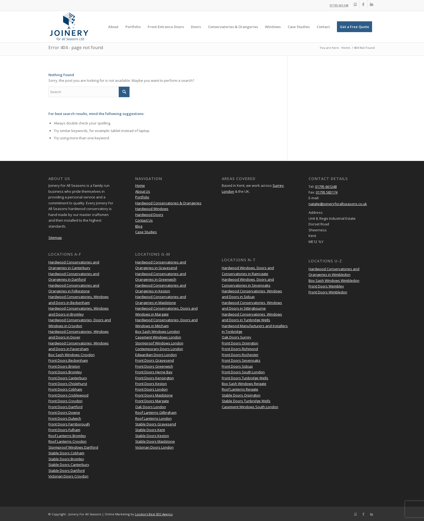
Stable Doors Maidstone (155, 441)
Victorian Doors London (154, 447)
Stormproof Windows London (159, 343)
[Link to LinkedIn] (371, 4)
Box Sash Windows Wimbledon (334, 280)
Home (140, 185)
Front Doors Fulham (64, 429)
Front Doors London (151, 389)
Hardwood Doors (149, 214)
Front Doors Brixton (64, 366)
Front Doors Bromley (65, 372)
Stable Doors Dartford (66, 470)
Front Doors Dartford (65, 406)
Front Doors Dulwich (64, 418)
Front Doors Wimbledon (328, 292)
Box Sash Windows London (157, 331)
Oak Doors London (150, 406)
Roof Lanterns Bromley (67, 435)
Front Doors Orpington (240, 343)
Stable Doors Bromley (66, 458)
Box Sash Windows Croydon (71, 354)
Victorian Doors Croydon (68, 476)
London (228, 191)
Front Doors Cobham (65, 389)
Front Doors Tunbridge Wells (245, 377)
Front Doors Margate (152, 400)
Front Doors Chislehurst (67, 383)
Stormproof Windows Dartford (73, 447)
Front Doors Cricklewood (68, 395)
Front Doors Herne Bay (154, 372)
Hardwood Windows (151, 208)
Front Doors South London (243, 372)
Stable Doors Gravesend (155, 424)
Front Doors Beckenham (68, 360)
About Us (142, 191)
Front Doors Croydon (65, 400)
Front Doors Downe (64, 412)
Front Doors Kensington (154, 377)
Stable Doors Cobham (66, 453)
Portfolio (142, 197)
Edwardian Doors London (156, 354)
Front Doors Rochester (240, 354)
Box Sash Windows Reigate (244, 383)
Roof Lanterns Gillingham (156, 412)
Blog (138, 226)
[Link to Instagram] (355, 4)
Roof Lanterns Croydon (67, 441)
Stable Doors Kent (150, 429)
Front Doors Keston (151, 383)
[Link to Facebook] (363, 4)
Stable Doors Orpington (241, 395)
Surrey (278, 185)
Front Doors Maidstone (154, 395)
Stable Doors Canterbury (68, 464)
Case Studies (146, 231)
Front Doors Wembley (326, 286)
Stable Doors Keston (152, 435)
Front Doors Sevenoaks (241, 360)
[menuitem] (113, 26)
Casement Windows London (158, 337)
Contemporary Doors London (159, 348)
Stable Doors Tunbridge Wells (246, 400)
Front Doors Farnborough (69, 424)
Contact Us (144, 220)
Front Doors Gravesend (154, 360)
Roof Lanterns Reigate (240, 389)
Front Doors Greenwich (154, 366)
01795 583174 (326, 192)
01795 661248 (339, 5)
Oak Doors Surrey (236, 337)
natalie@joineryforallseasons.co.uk (338, 203)
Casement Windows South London (250, 406)
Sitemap (55, 237)
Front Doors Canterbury (67, 377)
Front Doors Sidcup (237, 366)
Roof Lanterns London (153, 418)
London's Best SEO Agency (154, 514)
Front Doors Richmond (240, 348)
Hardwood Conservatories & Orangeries (168, 203)
